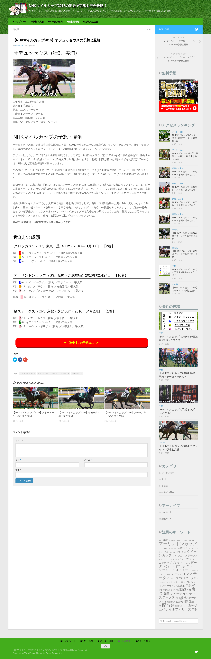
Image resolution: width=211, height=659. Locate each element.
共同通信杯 (166, 590)
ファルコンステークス (178, 576)
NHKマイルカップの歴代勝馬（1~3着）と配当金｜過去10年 (185, 156)
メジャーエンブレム (181, 581)
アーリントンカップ (27, 373)
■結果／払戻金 (90, 22)
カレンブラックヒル (179, 552)
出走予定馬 (175, 590)
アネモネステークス (176, 540)
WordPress (29, 653)
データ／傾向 (177, 132)
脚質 (186, 601)
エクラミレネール (173, 548)
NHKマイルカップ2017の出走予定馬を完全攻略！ (68, 6)
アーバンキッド (189, 540)
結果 (179, 601)
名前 (18, 460)
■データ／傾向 (55, 22)
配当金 (168, 605)
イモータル (163, 548)
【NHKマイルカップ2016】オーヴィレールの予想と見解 (185, 236)
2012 (160, 540)
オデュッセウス (44, 373)
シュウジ (186, 559)
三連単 (181, 585)
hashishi (19, 46)
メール (87, 460)
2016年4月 (166, 519)
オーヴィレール (166, 552)
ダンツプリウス (181, 562)
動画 (183, 589)
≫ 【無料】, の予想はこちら (82, 342)
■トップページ (20, 22)
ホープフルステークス (183, 578)
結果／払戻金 (177, 168)
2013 (165, 540)
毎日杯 (164, 602)
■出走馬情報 (73, 22)
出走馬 (16, 29)
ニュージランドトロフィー (177, 568)
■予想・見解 (37, 22)
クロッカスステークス (60, 373)
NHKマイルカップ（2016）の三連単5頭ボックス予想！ (185, 272)
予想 (174, 266)
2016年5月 (166, 512)
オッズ (184, 547)
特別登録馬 (171, 602)
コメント (19, 441)
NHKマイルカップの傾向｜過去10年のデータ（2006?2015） (185, 138)
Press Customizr (53, 653)
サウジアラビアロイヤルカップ (170, 559)
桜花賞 (179, 597)
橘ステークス (77, 373)
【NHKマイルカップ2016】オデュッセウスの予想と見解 (185, 254)
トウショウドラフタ (174, 566)
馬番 (194, 609)
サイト (18, 470)
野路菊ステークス (181, 606)
